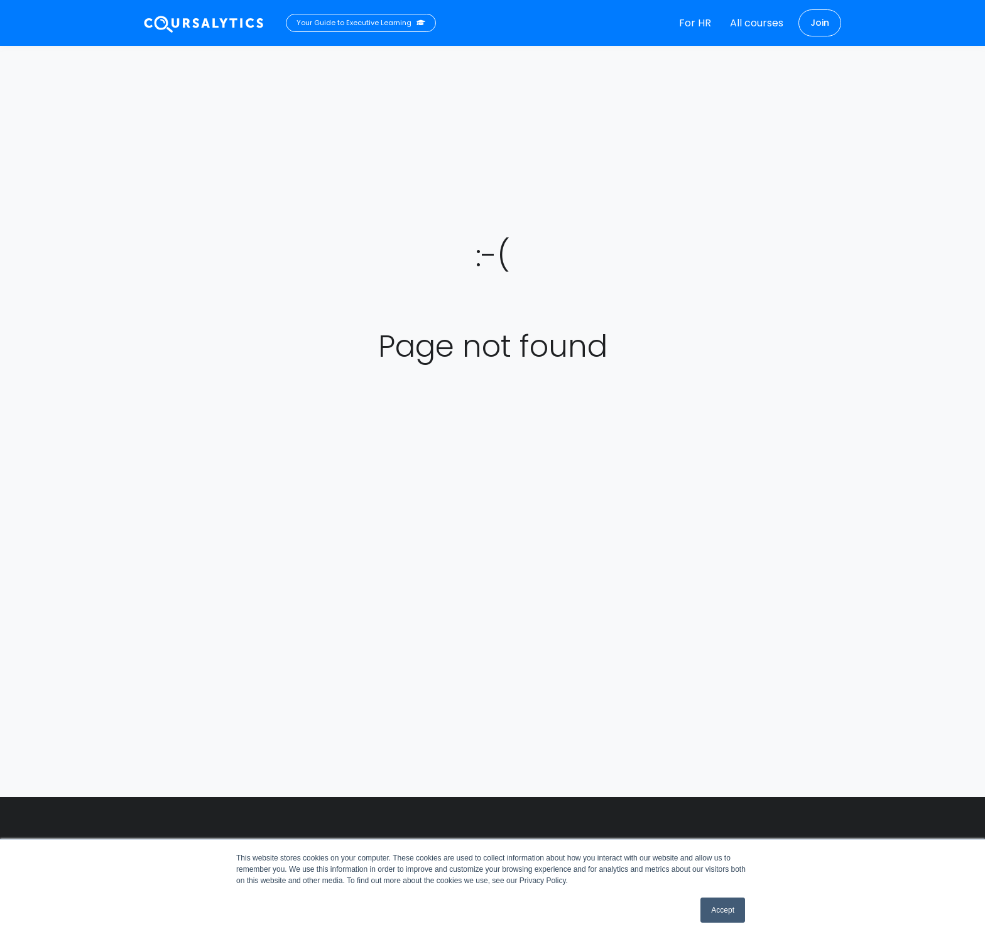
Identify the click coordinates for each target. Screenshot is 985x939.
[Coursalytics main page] (204, 23)
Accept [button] (722, 910)
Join (819, 22)
